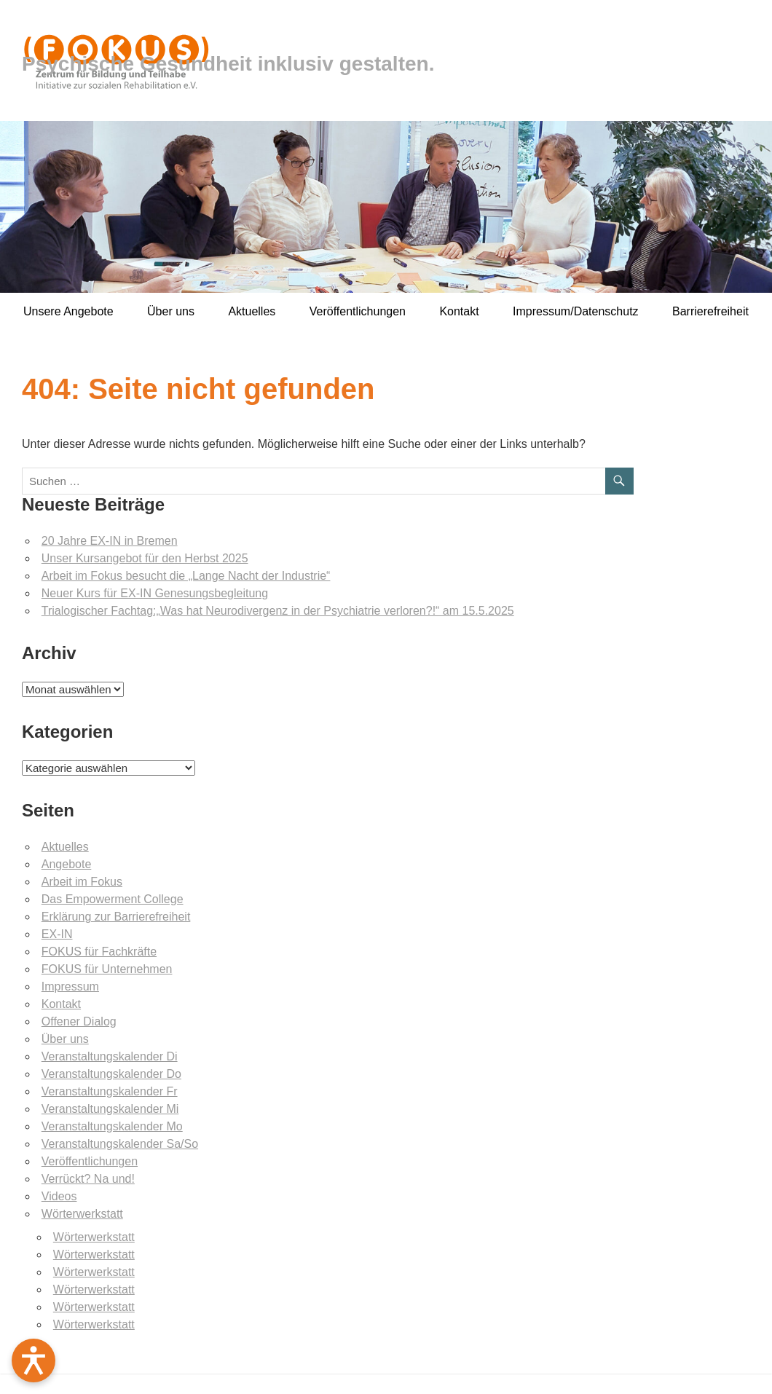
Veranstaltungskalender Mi (110, 1109)
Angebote (67, 864)
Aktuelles (251, 311)
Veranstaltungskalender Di (110, 1056)
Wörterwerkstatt (82, 1214)
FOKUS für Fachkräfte (99, 951)
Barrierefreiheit (710, 311)
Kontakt (458, 311)
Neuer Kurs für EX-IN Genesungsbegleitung (155, 593)
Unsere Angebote (68, 311)
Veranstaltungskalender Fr (110, 1091)
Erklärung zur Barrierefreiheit (116, 916)
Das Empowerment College (113, 899)
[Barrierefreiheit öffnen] (33, 1360)
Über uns (170, 311)
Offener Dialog (79, 1021)
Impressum (70, 986)
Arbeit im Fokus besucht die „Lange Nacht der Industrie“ (186, 576)
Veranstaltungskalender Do (111, 1074)
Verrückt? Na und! (88, 1179)
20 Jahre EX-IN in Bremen (110, 541)
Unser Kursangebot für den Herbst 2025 (145, 558)
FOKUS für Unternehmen (107, 969)
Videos (59, 1196)
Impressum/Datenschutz (576, 311)
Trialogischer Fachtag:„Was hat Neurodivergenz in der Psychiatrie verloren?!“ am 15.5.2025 (278, 611)
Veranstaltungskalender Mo (112, 1126)
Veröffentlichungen (358, 311)
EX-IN (57, 934)
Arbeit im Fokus (82, 881)
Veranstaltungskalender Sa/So (120, 1144)
